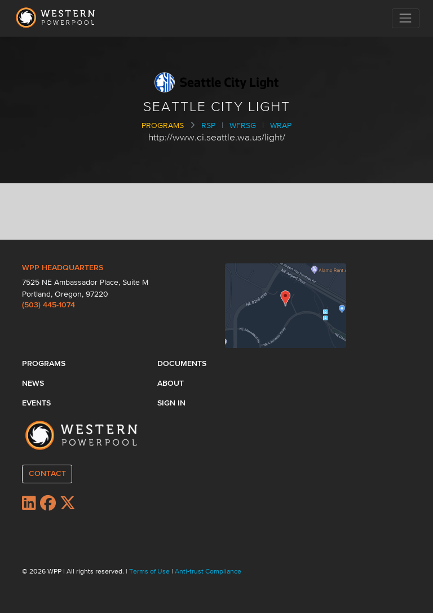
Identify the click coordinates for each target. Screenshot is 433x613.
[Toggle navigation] (405, 18)
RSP (208, 126)
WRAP (280, 126)
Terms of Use (150, 571)
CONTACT (47, 474)
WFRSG (242, 126)
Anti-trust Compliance (208, 571)
